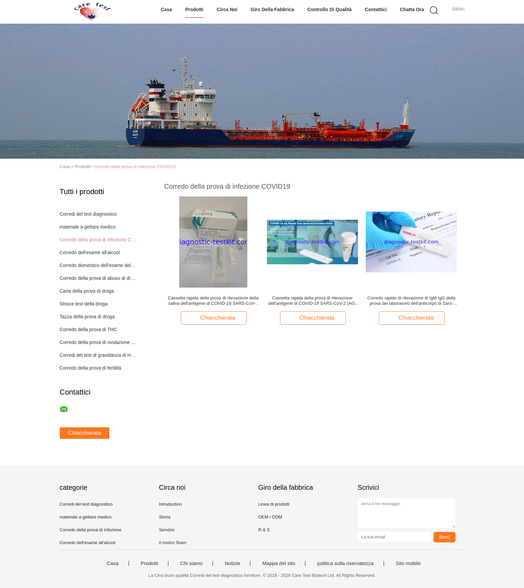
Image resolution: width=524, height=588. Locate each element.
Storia (164, 516)
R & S (264, 529)
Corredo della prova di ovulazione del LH (98, 342)
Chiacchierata (84, 433)
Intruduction (170, 504)
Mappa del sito (278, 563)
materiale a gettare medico (88, 227)
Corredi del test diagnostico (88, 214)
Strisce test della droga (84, 303)
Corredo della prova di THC (88, 329)
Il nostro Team (172, 542)
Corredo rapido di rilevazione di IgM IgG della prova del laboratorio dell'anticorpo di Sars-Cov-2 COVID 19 (411, 300)
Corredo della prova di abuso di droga (98, 278)
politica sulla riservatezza (345, 563)
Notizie (232, 563)
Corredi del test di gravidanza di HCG (98, 355)
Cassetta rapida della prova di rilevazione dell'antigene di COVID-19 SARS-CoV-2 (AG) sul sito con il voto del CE (312, 300)
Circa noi (227, 9)
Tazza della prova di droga (87, 316)
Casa (166, 9)
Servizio (166, 529)
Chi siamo (191, 563)
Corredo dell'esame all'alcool (90, 252)
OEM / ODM (270, 516)
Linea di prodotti (273, 504)
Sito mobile (408, 563)
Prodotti (194, 9)
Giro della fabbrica (272, 9)
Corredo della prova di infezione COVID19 (135, 166)
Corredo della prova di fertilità (90, 368)
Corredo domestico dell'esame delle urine (98, 265)
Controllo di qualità (329, 9)
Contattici (376, 9)
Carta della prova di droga (87, 291)
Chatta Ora (412, 9)
